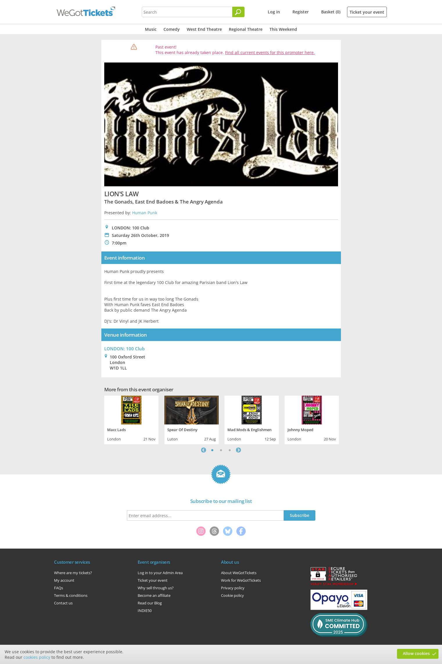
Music (151, 29)
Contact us (63, 603)
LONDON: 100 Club (124, 348)
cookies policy (37, 657)
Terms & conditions (70, 595)
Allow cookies (416, 653)
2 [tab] (221, 450)
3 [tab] (230, 450)
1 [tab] (212, 450)
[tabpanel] (131, 419)
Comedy (171, 29)
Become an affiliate (154, 595)
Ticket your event (367, 12)
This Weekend (283, 29)
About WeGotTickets (238, 572)
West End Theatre (204, 29)
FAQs (58, 587)
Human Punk (144, 212)
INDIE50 (145, 610)
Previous (203, 450)
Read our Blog (150, 603)
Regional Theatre (246, 29)
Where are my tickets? (73, 572)
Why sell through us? (156, 587)
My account (64, 580)
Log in (274, 12)
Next (238, 450)
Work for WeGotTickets (241, 580)
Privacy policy (233, 587)
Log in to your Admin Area (160, 572)
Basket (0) (330, 12)
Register (300, 12)
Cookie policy (232, 595)
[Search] (238, 12)
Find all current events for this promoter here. (270, 52)
